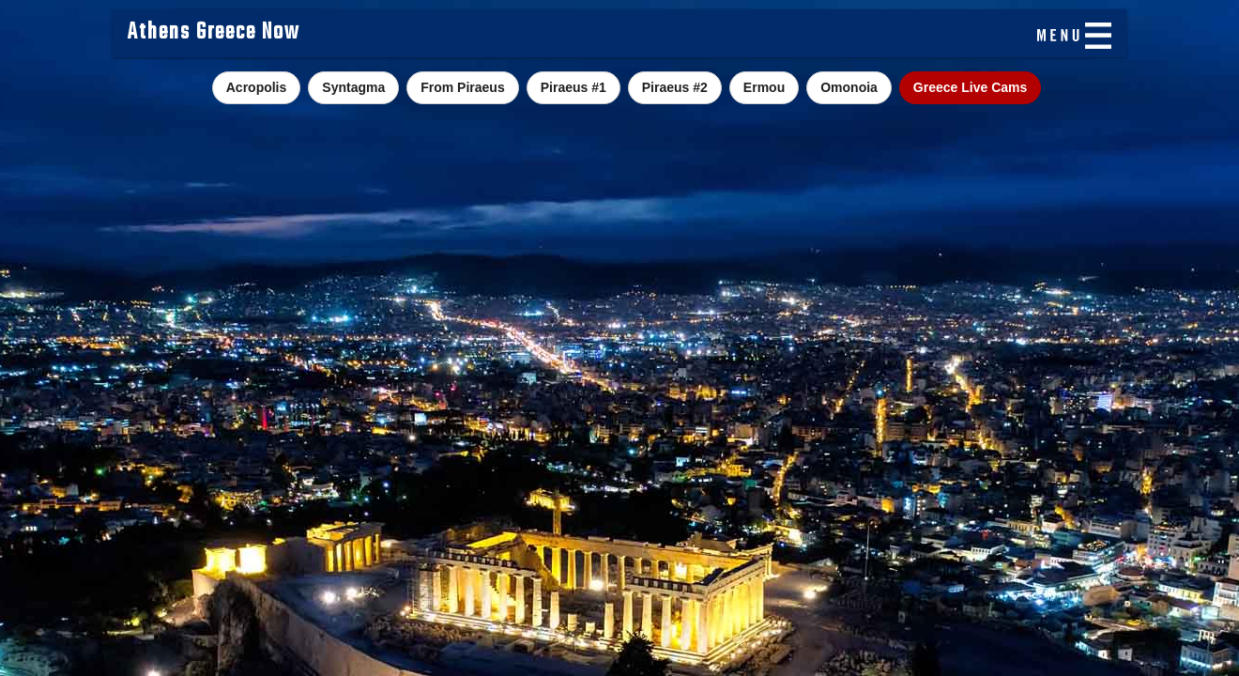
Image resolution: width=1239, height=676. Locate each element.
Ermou (764, 87)
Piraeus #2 (675, 87)
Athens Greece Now (213, 33)
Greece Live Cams (970, 87)
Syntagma (353, 87)
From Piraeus (462, 87)
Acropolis (256, 87)
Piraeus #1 (573, 87)
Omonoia (849, 87)
